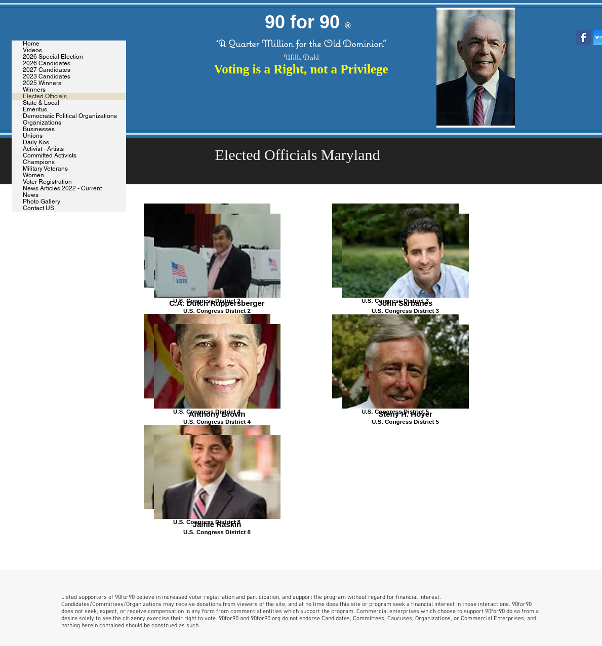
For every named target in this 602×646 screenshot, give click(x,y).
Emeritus (35, 109)
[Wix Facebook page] (583, 37)
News (30, 195)
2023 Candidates (46, 76)
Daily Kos (36, 142)
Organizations (42, 122)
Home (31, 44)
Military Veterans (45, 169)
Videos (32, 50)
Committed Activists (49, 155)
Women (33, 175)
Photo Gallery (41, 201)
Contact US (38, 208)
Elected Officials (45, 96)
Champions (39, 162)
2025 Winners (42, 83)
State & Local (41, 103)
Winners (34, 90)
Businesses (39, 129)
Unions (33, 136)
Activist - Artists (43, 149)
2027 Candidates (46, 70)
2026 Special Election (53, 57)
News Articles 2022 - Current (62, 188)
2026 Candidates (46, 63)
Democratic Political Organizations (70, 116)
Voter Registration (47, 182)
